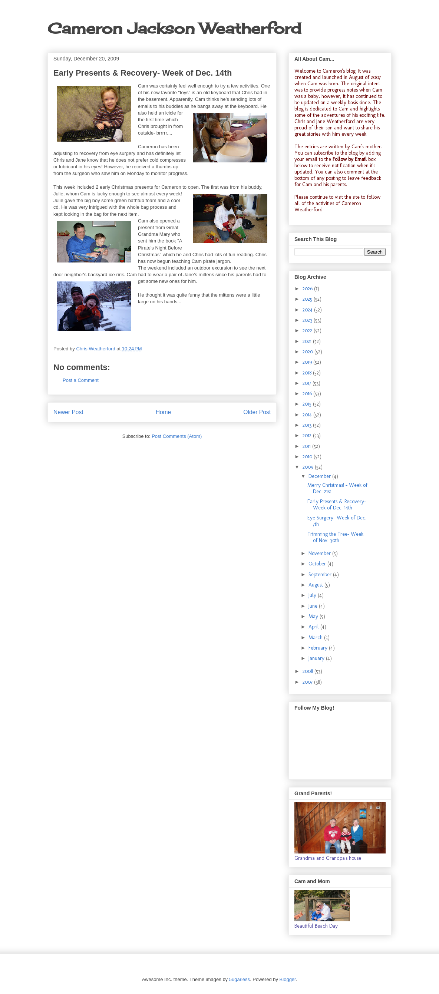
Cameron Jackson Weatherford (174, 28)
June (313, 606)
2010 (308, 456)
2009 (309, 467)
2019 (308, 362)
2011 (307, 446)
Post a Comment (81, 380)
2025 (308, 299)
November (320, 553)
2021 (308, 341)
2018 (308, 373)
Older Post (257, 412)
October (317, 564)
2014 (308, 415)
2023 (308, 320)
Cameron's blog (339, 71)
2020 (308, 352)
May (314, 616)
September (320, 574)
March (316, 637)
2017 (308, 383)
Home (163, 412)
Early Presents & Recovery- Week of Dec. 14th (336, 504)
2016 (308, 393)
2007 (308, 682)
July (313, 595)
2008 (308, 671)
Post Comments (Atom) (177, 436)
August (316, 585)
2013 (308, 425)
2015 (308, 404)
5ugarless (239, 979)
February (318, 648)
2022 (308, 330)
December (320, 476)
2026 (308, 288)
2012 (308, 435)
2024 (308, 310)
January (317, 658)
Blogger (288, 979)
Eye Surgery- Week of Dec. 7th (336, 521)
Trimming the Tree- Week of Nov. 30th (335, 537)
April (314, 627)
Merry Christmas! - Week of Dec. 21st (337, 488)
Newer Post (68, 412)
